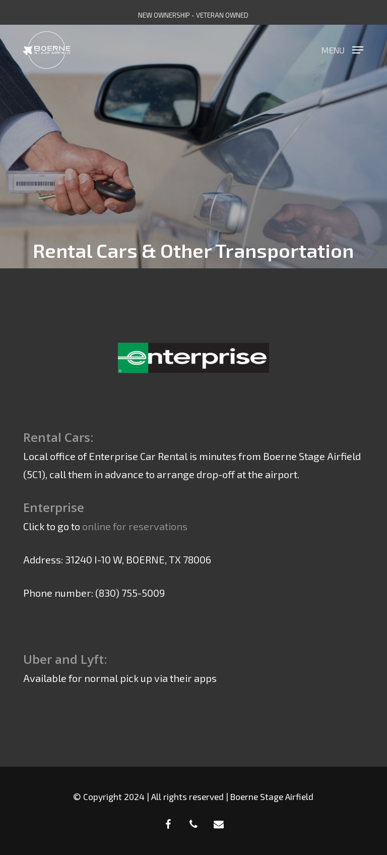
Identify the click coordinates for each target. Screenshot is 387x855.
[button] (342, 48)
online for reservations (134, 526)
